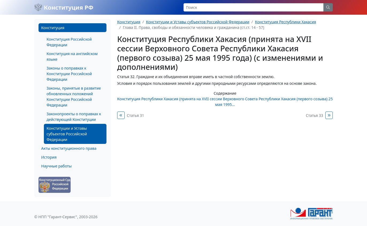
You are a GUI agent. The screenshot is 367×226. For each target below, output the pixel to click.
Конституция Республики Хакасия (285, 21)
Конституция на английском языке (72, 56)
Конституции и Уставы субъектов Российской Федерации (67, 134)
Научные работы (56, 165)
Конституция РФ (63, 7)
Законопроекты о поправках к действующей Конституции (74, 116)
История (48, 157)
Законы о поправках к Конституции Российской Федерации (69, 74)
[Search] (254, 7)
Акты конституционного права (68, 148)
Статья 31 (135, 115)
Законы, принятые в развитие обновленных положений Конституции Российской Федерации (74, 97)
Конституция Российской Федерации (69, 42)
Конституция (52, 27)
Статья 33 (314, 115)
